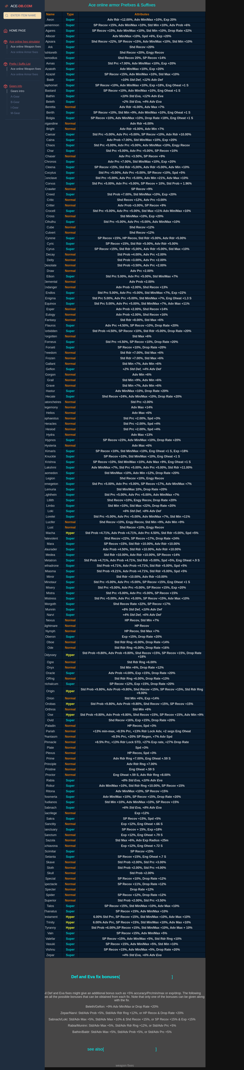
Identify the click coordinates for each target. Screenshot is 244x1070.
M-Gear (15, 113)
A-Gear (15, 96)
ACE (21, 6)
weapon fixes (125, 1065)
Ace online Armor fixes (24, 52)
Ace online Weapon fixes (26, 46)
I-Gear (14, 107)
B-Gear (15, 102)
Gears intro (17, 91)
